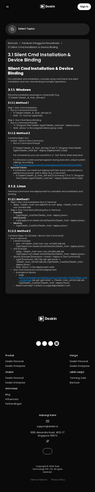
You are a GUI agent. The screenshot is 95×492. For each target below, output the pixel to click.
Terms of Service (38, 479)
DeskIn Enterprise (15, 366)
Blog (7, 394)
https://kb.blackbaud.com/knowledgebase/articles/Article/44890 (47, 165)
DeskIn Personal (14, 361)
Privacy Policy (58, 479)
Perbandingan (13, 403)
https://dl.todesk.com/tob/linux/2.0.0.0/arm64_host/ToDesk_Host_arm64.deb (53, 279)
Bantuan (75, 382)
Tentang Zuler (78, 378)
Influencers (11, 399)
